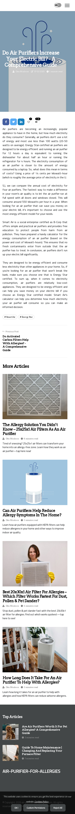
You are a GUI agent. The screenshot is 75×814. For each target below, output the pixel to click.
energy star (27, 317)
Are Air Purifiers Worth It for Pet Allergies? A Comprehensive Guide (44, 729)
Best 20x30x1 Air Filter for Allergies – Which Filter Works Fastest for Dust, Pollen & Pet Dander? (35, 596)
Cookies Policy (41, 802)
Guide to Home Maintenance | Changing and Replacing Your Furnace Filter (42, 751)
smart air (10, 317)
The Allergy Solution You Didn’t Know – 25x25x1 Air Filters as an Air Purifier (34, 429)
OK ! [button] (16, 808)
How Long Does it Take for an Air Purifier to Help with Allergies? (32, 680)
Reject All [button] (57, 808)
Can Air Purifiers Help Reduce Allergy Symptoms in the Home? (32, 512)
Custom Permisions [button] (36, 808)
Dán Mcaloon (22, 71)
